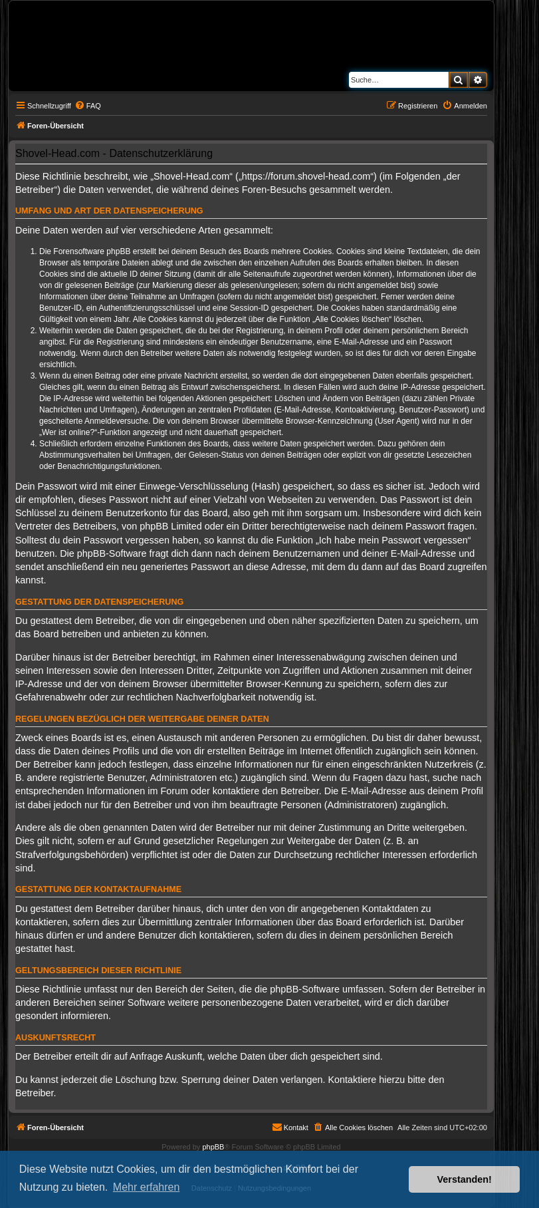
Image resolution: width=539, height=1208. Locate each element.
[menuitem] (87, 106)
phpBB (213, 1147)
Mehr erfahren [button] (146, 1187)
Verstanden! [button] (464, 1179)
